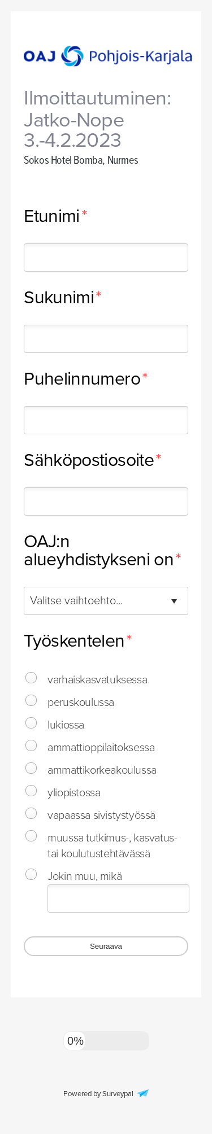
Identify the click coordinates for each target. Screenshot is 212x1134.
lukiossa (65, 725)
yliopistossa (73, 793)
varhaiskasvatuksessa (97, 680)
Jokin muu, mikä (84, 876)
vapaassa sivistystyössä (101, 815)
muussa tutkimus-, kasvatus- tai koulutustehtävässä (112, 846)
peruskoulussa (80, 702)
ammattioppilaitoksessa (100, 747)
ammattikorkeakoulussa (102, 770)
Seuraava (106, 946)
